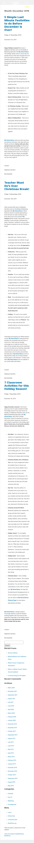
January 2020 (12, 720)
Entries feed (11, 816)
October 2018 (12, 775)
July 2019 (10, 742)
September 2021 (12, 695)
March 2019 (11, 756)
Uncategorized (12, 804)
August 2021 (11, 698)
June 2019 (11, 746)
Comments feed (12, 819)
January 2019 (12, 764)
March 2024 (11, 687)
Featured (10, 793)
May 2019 (11, 749)
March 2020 (11, 713)
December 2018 (12, 767)
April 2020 (11, 709)
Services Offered (12, 653)
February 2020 (12, 716)
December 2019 (12, 724)
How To (10, 797)
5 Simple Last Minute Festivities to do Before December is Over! (17, 23)
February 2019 (12, 760)
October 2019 (12, 731)
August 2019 (11, 738)
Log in (9, 812)
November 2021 (12, 691)
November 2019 (12, 727)
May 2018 (11, 785)
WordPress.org (12, 823)
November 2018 (12, 771)
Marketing (11, 801)
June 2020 (11, 706)
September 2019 (12, 735)
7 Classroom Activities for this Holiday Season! (16, 386)
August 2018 (11, 782)
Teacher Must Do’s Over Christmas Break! (16, 186)
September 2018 (12, 778)
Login (27, 7)
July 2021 (10, 702)
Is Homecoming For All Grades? (17, 675)
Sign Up (26, 3)
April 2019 (11, 753)
